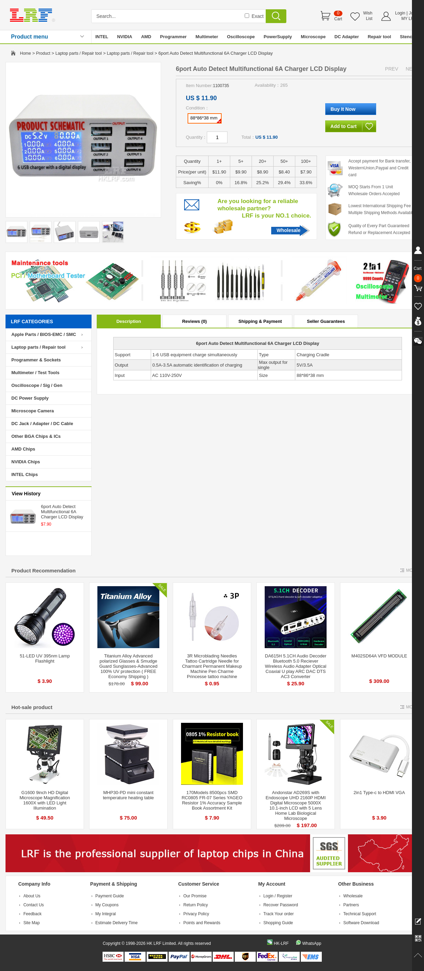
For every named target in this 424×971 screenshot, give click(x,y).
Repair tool (379, 36)
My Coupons (106, 905)
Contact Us (33, 905)
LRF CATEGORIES (32, 321)
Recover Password (280, 905)
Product (43, 53)
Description (128, 321)
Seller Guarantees (326, 321)
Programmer (173, 36)
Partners (351, 905)
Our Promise (194, 896)
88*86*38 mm (205, 119)
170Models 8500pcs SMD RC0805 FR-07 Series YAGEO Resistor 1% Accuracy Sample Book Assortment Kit (212, 800)
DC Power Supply (30, 398)
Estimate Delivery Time (116, 922)
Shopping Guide (278, 922)
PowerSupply (278, 36)
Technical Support (359, 913)
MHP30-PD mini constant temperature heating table (128, 795)
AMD (146, 36)
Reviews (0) (194, 321)
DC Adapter (347, 36)
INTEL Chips (24, 474)
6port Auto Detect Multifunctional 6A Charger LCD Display (62, 511)
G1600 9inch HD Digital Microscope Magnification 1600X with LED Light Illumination (45, 800)
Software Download (361, 922)
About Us (31, 896)
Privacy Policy (196, 913)
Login (400, 13)
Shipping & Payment (260, 321)
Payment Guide (109, 896)
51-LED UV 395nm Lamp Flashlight (45, 658)
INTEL (101, 36)
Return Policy (195, 905)
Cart (338, 19)
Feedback (32, 913)
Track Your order (278, 913)
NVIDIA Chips (25, 461)
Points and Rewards (201, 922)
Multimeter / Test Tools (35, 372)
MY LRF (408, 18)
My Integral (105, 913)
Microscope (313, 36)
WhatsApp (311, 943)
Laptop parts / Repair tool (78, 53)
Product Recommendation (43, 570)
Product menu (29, 37)
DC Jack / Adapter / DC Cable (42, 423)
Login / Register (277, 896)
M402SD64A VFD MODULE (379, 655)
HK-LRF (281, 943)
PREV (391, 69)
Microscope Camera (32, 410)
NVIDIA (124, 36)
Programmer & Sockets (36, 359)
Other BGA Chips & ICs (36, 436)
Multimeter (206, 36)
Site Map (31, 922)
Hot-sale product (31, 707)
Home (25, 53)
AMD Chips (23, 449)
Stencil (407, 36)
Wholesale (288, 230)
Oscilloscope (241, 36)
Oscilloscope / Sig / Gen (36, 385)
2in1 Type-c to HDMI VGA (379, 792)
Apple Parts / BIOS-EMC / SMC (43, 334)
